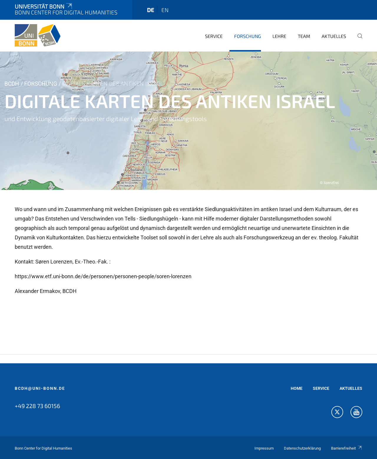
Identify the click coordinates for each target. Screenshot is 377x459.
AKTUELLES (351, 388)
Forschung (247, 36)
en (164, 9)
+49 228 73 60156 (37, 405)
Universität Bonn (44, 6)
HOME (296, 388)
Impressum (264, 448)
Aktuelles (334, 36)
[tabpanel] (188, 121)
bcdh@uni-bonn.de (40, 388)
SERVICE (321, 388)
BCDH (11, 83)
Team (304, 36)
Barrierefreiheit (346, 448)
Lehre (279, 36)
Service (214, 36)
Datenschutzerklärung (302, 448)
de (150, 9)
